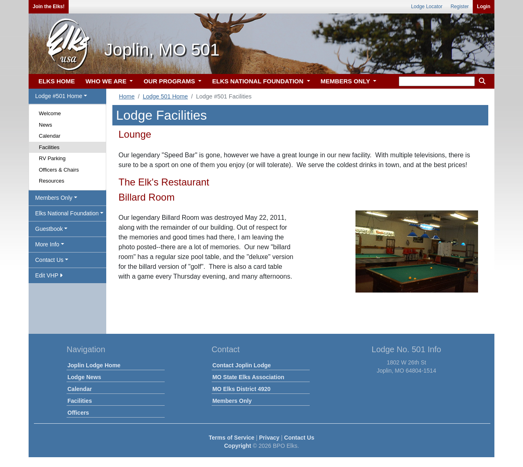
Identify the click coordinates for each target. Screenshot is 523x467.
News (45, 125)
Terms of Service (232, 437)
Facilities (49, 147)
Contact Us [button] (49, 260)
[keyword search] (437, 81)
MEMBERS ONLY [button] (346, 81)
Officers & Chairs (59, 170)
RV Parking (52, 158)
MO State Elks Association (248, 377)
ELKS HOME (56, 81)
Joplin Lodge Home (94, 365)
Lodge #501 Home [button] (58, 96)
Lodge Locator (427, 6)
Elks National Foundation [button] (67, 213)
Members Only (232, 401)
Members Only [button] (53, 197)
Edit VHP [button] (49, 275)
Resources (51, 181)
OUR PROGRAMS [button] (170, 81)
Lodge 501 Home (165, 96)
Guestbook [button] (49, 229)
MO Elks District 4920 (241, 389)
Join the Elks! (49, 6)
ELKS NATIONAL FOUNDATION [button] (258, 81)
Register (460, 6)
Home (126, 96)
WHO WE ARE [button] (106, 81)
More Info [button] (47, 244)
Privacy (269, 437)
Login (483, 6)
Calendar (49, 136)
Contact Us (299, 437)
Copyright (237, 445)
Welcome (50, 113)
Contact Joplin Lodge (241, 365)
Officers (78, 412)
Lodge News (84, 377)
